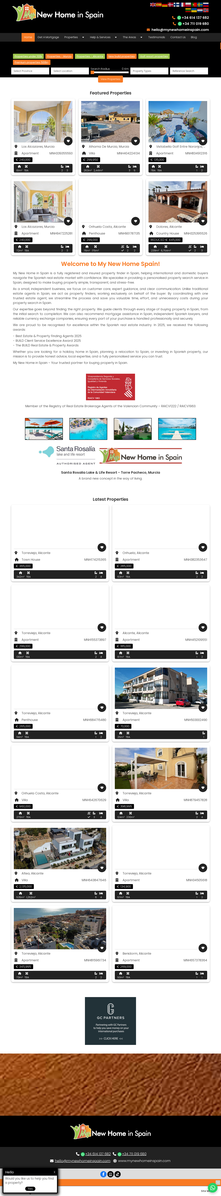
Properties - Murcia (59, 56)
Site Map (206, 1191)
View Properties (110, 79)
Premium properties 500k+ (32, 62)
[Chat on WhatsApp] (213, 1188)
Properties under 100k (28, 56)
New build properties (121, 56)
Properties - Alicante (90, 56)
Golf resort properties (154, 56)
